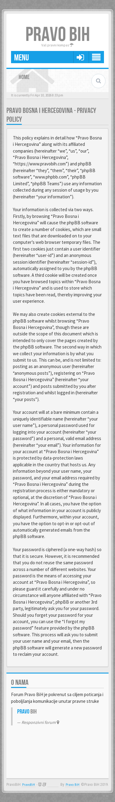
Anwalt (53, 785)
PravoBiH (28, 785)
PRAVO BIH (57, 35)
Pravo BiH (72, 785)
